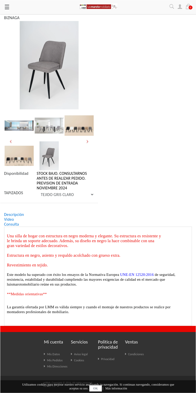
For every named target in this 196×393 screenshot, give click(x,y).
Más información (116, 388)
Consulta (11, 224)
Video (9, 219)
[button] (11, 140)
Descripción (14, 214)
